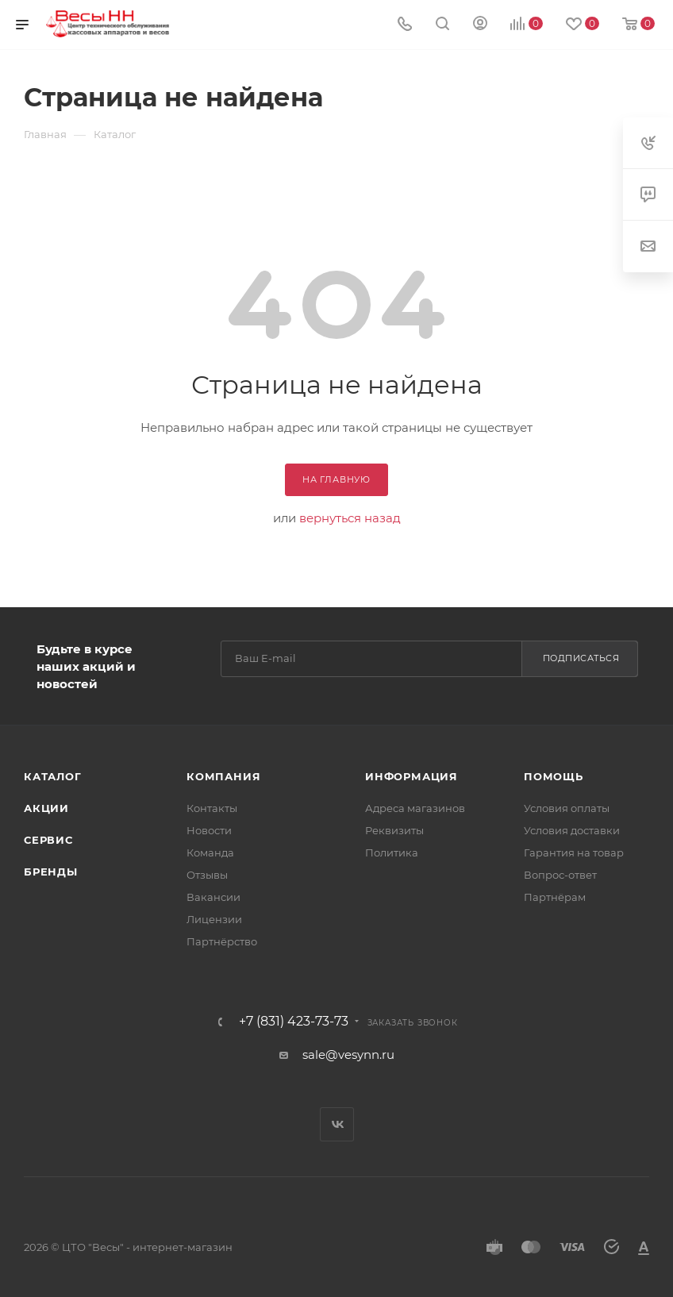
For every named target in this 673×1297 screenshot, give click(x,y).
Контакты (212, 808)
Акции (46, 808)
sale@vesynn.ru (348, 1054)
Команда (210, 852)
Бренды (51, 871)
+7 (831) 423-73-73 (293, 1021)
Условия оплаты (567, 808)
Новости (209, 830)
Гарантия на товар (574, 852)
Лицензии (214, 919)
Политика (391, 852)
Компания (223, 776)
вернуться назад (350, 517)
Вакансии (213, 897)
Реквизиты (394, 830)
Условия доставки (572, 830)
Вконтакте (337, 1124)
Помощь (553, 776)
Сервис (48, 839)
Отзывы (207, 874)
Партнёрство (222, 941)
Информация (411, 776)
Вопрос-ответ (560, 874)
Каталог (53, 776)
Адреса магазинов (415, 808)
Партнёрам (555, 897)
